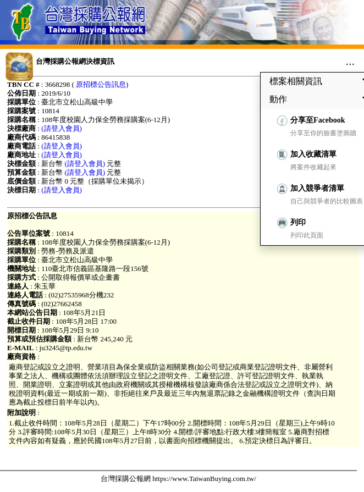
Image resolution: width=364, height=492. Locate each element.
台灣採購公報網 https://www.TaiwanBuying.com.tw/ (178, 478)
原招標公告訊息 (101, 84)
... (350, 61)
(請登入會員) (61, 128)
